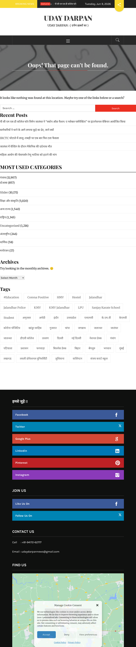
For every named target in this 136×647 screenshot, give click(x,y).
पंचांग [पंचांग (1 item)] (113, 338)
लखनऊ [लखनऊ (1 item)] (7, 358)
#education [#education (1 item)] (11, 297)
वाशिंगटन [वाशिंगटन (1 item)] (77, 358)
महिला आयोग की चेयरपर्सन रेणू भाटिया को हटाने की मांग (28, 154)
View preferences (88, 634)
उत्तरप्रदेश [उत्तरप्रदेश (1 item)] (71, 317)
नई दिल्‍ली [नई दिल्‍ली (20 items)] (76, 338)
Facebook (21, 414)
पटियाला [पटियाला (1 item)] (8, 348)
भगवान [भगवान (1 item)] (107, 348)
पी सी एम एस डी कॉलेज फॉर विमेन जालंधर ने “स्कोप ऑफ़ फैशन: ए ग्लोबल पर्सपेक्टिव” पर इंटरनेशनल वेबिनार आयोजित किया (62, 121)
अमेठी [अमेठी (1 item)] (42, 317)
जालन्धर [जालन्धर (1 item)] (8, 338)
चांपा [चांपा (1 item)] (67, 328)
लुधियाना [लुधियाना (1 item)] (59, 358)
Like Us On (22, 503)
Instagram (22, 475)
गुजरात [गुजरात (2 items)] (53, 328)
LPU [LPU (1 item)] (81, 307)
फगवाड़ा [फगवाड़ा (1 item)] (40, 348)
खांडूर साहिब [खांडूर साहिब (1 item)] (35, 328)
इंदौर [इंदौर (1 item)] (56, 317)
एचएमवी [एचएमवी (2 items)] (88, 317)
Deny (66, 634)
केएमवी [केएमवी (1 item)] (123, 317)
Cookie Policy (60, 642)
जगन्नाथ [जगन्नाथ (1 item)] (82, 328)
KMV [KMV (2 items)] (37, 307)
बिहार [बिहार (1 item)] (77, 348)
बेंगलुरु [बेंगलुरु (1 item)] (92, 348)
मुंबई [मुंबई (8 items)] (121, 348)
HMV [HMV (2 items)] (60, 297)
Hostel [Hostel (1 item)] (76, 297)
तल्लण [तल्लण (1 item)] (45, 338)
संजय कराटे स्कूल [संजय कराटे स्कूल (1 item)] (99, 358)
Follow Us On (23, 515)
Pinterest (21, 462)
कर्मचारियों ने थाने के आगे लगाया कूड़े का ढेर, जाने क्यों (27, 130)
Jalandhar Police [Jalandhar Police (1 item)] (15, 307)
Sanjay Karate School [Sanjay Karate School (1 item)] (106, 307)
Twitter (20, 426)
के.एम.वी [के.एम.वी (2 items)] (106, 317)
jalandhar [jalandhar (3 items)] (95, 297)
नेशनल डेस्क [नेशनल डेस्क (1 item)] (95, 338)
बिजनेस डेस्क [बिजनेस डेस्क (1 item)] (59, 348)
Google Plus (23, 439)
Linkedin (21, 450)
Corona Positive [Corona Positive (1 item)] (38, 297)
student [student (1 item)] (9, 317)
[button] (97, 605)
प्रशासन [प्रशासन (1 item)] (24, 348)
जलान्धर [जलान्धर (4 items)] (98, 328)
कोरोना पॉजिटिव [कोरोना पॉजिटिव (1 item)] (12, 328)
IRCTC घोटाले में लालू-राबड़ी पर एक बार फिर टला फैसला (29, 138)
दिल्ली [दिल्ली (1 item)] (60, 338)
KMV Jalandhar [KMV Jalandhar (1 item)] (59, 307)
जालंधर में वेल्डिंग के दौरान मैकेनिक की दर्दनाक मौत (26, 146)
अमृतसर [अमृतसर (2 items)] (26, 317)
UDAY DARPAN (68, 17)
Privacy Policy (74, 642)
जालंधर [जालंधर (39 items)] (114, 328)
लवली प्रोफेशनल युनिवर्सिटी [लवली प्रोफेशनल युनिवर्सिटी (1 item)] (33, 358)
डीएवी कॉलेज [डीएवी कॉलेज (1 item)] (27, 338)
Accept (46, 634)
